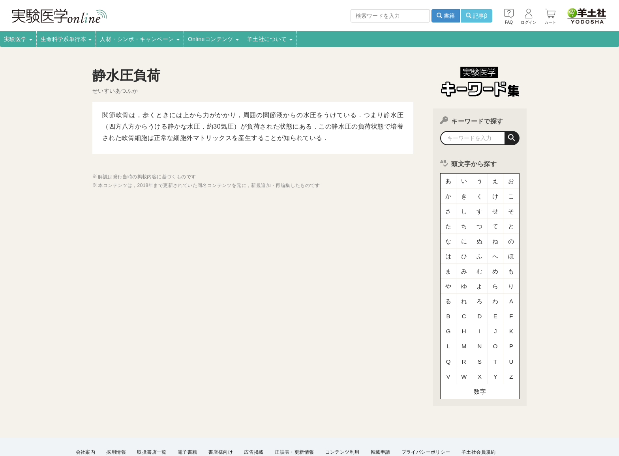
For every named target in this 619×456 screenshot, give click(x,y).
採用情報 (116, 416)
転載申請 (380, 416)
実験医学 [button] (18, 39)
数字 (480, 356)
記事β (476, 16)
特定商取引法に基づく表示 (245, 427)
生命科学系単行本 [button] (66, 39)
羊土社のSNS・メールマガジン (170, 427)
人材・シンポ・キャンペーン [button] (140, 39)
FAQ (291, 427)
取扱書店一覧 (151, 416)
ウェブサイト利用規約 (100, 427)
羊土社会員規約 (478, 416)
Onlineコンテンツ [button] (213, 39)
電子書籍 (187, 416)
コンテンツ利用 (342, 416)
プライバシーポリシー (425, 416)
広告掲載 (254, 416)
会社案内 (86, 416)
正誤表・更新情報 (294, 416)
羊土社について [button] (270, 39)
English (355, 427)
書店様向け (220, 416)
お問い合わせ (321, 427)
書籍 (446, 16)
